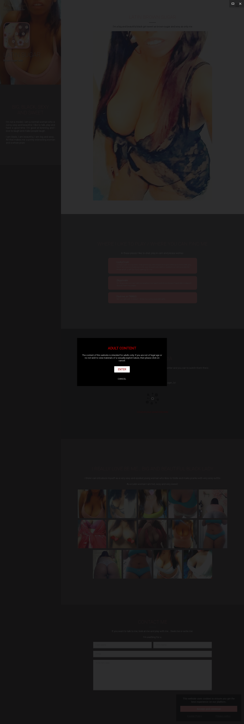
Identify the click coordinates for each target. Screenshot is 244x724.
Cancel (122, 379)
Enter (122, 369)
